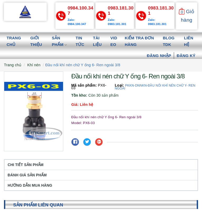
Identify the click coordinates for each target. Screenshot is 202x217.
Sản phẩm (59, 41)
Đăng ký (186, 55)
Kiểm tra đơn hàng (139, 41)
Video (113, 41)
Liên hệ (188, 41)
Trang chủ (14, 41)
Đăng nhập (159, 55)
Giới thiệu (36, 41)
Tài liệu (97, 41)
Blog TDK (168, 41)
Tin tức (80, 41)
